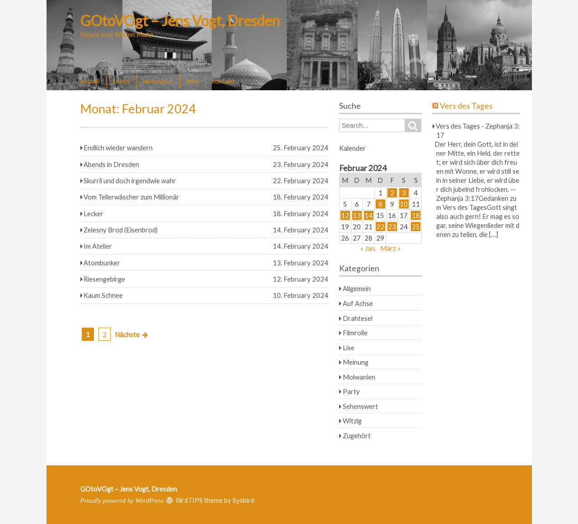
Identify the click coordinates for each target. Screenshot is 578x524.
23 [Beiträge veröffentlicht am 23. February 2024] (392, 227)
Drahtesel (358, 318)
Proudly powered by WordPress (122, 500)
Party (351, 391)
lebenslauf (158, 81)
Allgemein (357, 288)
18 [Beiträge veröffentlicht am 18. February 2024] (416, 215)
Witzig (352, 421)
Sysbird (243, 500)
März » (390, 248)
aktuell (90, 81)
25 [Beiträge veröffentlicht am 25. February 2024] (416, 227)
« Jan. (368, 248)
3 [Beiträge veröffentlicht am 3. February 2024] (404, 193)
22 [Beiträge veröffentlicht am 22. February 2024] (380, 227)
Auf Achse (358, 303)
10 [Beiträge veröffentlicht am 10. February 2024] (404, 204)
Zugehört (357, 435)
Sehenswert (360, 406)
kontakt (223, 81)
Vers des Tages (466, 106)
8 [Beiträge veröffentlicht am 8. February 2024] (380, 204)
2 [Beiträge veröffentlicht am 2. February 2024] (392, 193)
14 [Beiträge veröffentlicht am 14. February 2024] (368, 215)
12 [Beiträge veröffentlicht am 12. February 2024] (345, 215)
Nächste (127, 334)
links (192, 81)
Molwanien (359, 377)
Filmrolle (355, 333)
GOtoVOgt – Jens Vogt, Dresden (180, 20)
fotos (121, 81)
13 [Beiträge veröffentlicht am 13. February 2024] (357, 215)
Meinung (355, 362)
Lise (348, 347)
